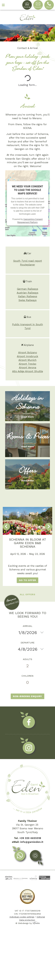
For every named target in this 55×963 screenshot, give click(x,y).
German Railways (27, 288)
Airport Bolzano (27, 352)
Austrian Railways (27, 292)
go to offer (27, 580)
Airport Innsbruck (27, 356)
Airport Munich (27, 360)
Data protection (27, 920)
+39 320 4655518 (30, 838)
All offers (27, 594)
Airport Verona (27, 367)
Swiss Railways (27, 300)
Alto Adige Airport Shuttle (27, 371)
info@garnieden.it (31, 841)
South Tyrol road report (27, 260)
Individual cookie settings (22, 917)
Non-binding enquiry (27, 696)
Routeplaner (27, 264)
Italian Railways (27, 296)
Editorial (41, 917)
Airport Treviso (27, 363)
